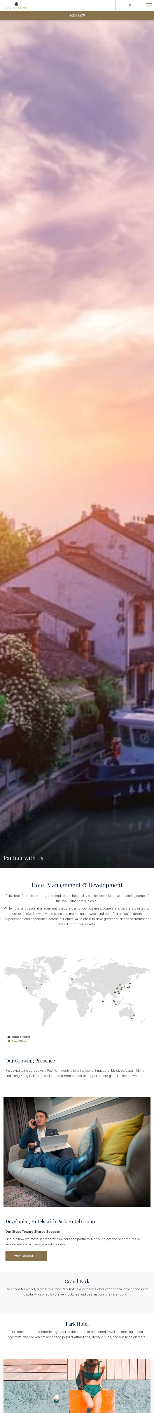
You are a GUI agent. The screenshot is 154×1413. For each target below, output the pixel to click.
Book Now (77, 16)
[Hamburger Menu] (149, 5)
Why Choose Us (26, 1256)
